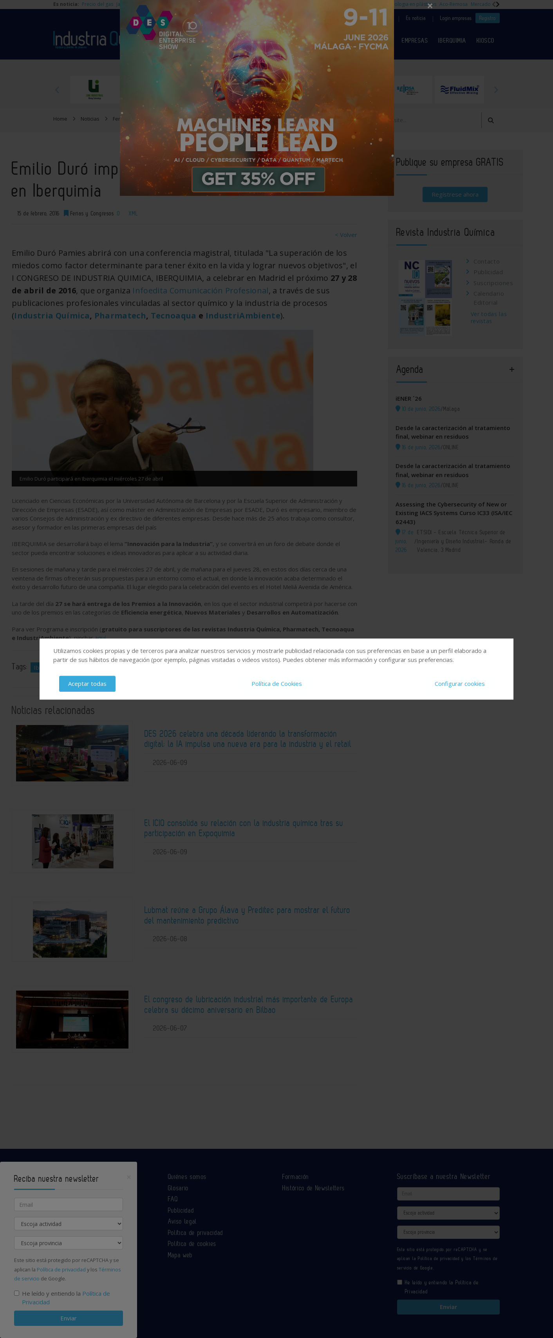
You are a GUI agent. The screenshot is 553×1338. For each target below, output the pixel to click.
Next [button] (496, 90)
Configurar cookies (460, 683)
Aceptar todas (87, 683)
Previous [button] (57, 90)
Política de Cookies (276, 683)
